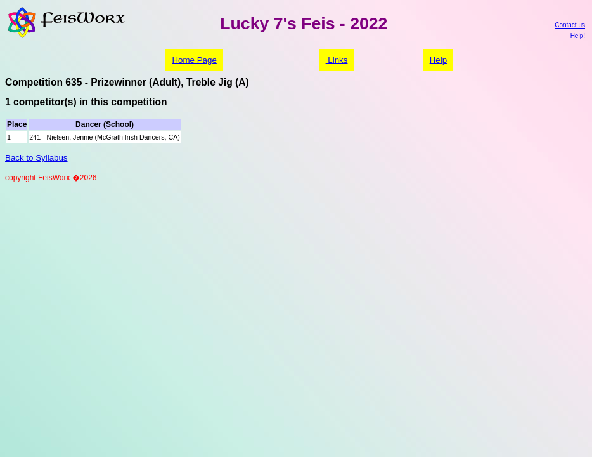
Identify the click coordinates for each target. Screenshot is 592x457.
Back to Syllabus (36, 157)
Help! (577, 35)
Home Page (194, 60)
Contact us (570, 25)
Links (337, 60)
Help (438, 60)
